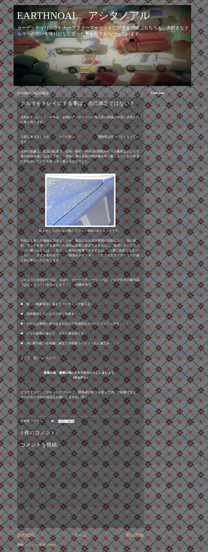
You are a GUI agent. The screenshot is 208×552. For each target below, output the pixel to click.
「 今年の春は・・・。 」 (73, 136)
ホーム (80, 535)
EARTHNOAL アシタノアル (83, 15)
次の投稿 (26, 535)
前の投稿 (135, 535)
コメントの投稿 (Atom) (40, 544)
